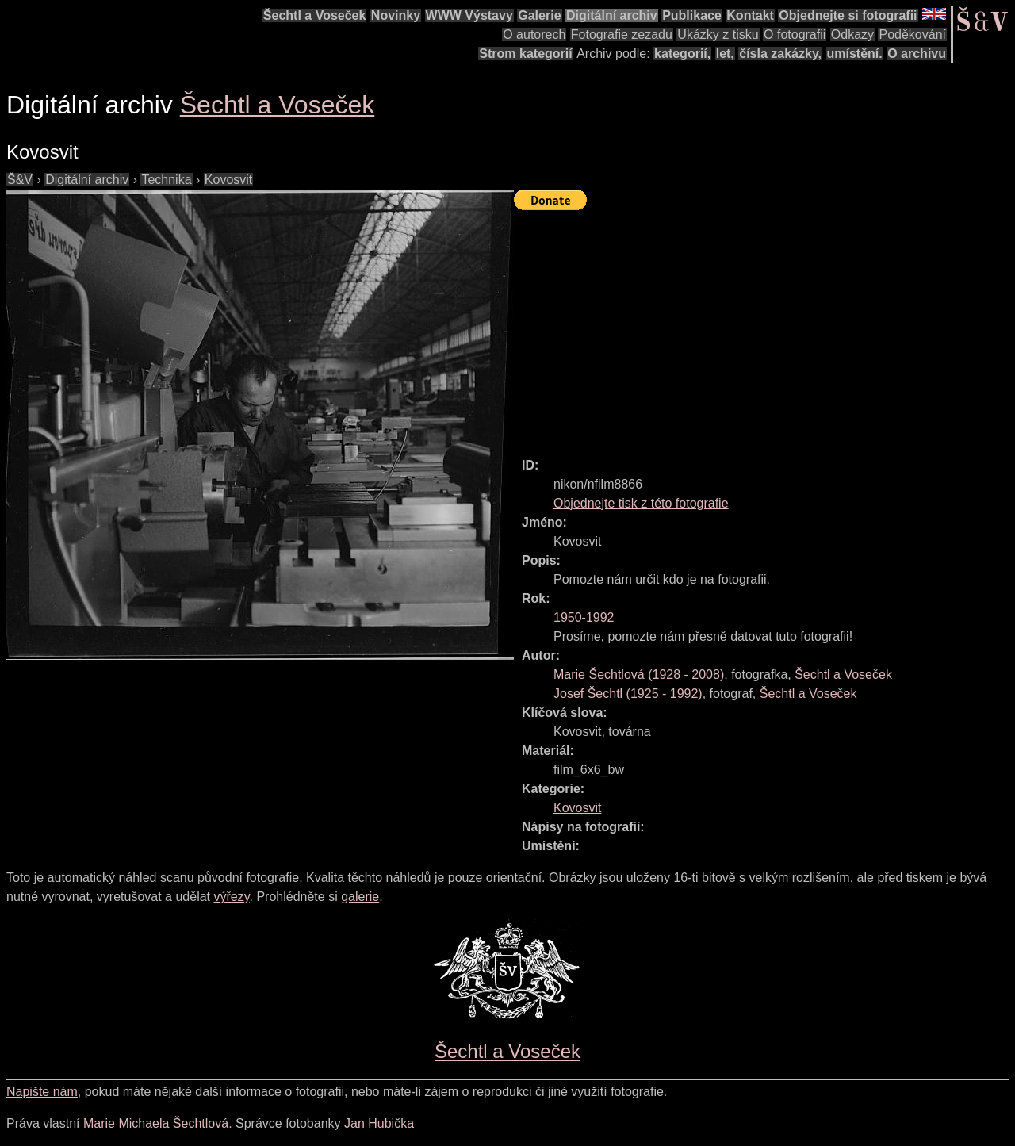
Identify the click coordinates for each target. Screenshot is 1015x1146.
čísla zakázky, (780, 53)
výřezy (231, 896)
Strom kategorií (525, 53)
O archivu (916, 53)
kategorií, (682, 53)
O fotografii (794, 34)
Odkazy (852, 34)
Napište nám (42, 1091)
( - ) (638, 674)
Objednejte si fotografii (848, 15)
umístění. (855, 53)
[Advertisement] (764, 327)
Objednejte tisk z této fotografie (641, 503)
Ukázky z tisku (717, 34)
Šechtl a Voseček (314, 15)
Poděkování (912, 34)
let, (725, 53)
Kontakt (750, 15)
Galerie (539, 15)
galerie (360, 896)
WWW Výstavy (469, 15)
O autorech (534, 34)
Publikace (692, 15)
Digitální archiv (611, 15)
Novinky (395, 15)
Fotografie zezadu (621, 34)
